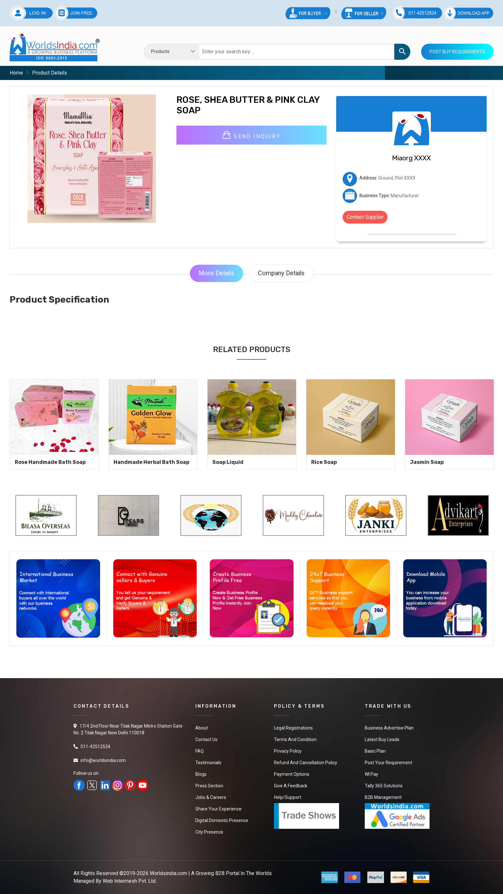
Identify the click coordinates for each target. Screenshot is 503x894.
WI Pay (371, 774)
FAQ (199, 751)
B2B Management (383, 797)
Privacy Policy (288, 751)
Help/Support (287, 797)
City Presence (209, 832)
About (201, 727)
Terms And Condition (295, 739)
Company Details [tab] (281, 273)
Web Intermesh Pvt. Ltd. (130, 881)
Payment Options (291, 774)
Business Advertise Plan (389, 727)
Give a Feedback (290, 785)
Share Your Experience (218, 808)
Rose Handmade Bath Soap (50, 462)
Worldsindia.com (168, 873)
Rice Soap (324, 462)
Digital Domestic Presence (221, 820)
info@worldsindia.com (103, 760)
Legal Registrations (293, 727)
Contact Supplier (365, 217)
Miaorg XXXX (411, 158)
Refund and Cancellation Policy (305, 762)
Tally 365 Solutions (384, 785)
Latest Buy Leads (382, 739)
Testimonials (208, 762)
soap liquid (227, 462)
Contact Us (206, 739)
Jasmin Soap (427, 462)
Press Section (209, 785)
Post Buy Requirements (457, 51)
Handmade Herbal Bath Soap (151, 462)
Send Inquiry (251, 135)
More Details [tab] (216, 273)
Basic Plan (375, 751)
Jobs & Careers (210, 797)
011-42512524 (95, 746)
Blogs (201, 774)
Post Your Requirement (388, 762)
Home (16, 73)
